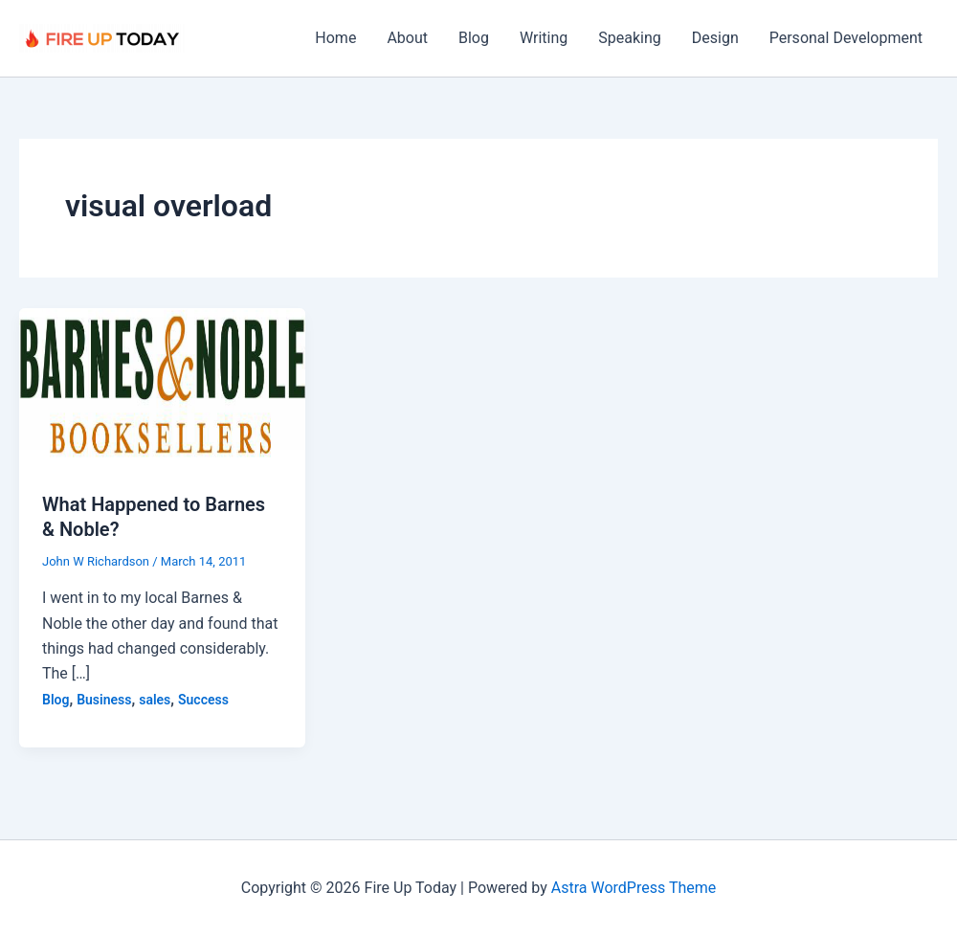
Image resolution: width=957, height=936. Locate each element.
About (407, 38)
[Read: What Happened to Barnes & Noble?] (162, 387)
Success (203, 699)
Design (715, 38)
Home (335, 38)
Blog (473, 38)
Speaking (629, 38)
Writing (544, 38)
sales (154, 699)
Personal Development (846, 38)
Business (104, 699)
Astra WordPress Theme (633, 888)
